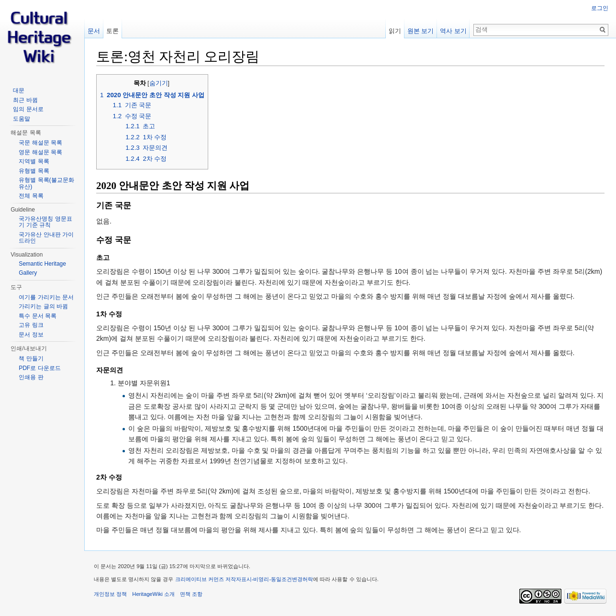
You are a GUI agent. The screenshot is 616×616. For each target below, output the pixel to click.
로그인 (599, 8)
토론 (112, 30)
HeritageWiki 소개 (153, 594)
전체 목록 (31, 195)
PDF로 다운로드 (39, 368)
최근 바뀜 (25, 100)
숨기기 (158, 83)
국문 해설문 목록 (40, 142)
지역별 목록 (34, 161)
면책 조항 (191, 594)
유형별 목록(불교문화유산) (46, 183)
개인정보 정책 (110, 594)
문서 (94, 30)
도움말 (21, 118)
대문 (18, 90)
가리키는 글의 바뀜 (43, 306)
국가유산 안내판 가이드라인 (46, 238)
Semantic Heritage (42, 263)
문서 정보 (31, 334)
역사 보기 (453, 30)
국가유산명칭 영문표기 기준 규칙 (45, 222)
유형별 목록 (34, 171)
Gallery (28, 272)
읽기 (395, 30)
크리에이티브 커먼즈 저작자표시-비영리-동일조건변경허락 (244, 579)
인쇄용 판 (31, 377)
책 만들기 (31, 358)
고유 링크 (31, 325)
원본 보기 (420, 30)
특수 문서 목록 (37, 316)
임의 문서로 (28, 109)
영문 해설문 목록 (40, 152)
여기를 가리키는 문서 (46, 297)
